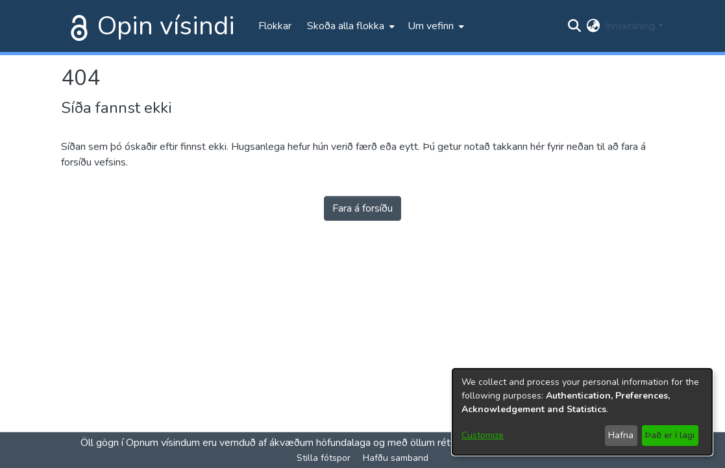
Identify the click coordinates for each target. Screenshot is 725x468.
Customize (482, 435)
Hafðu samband (395, 458)
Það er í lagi (669, 435)
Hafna (620, 435)
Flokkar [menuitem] (274, 26)
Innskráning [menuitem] (630, 26)
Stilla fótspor (323, 458)
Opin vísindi (166, 25)
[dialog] (582, 412)
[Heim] (76, 25)
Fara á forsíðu (362, 208)
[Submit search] (574, 26)
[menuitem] (349, 26)
